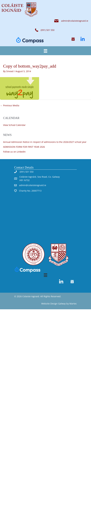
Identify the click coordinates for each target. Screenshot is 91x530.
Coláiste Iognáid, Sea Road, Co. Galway (39, 176)
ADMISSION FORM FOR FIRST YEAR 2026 (24, 146)
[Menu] (45, 50)
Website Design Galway (53, 303)
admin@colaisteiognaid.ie (74, 20)
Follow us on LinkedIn (14, 151)
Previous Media (9, 105)
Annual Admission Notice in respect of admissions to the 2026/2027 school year (44, 141)
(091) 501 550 (26, 171)
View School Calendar (14, 125)
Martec (73, 303)
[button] (73, 39)
